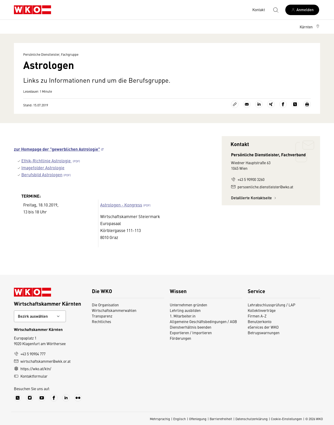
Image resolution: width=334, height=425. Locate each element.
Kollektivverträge (262, 310)
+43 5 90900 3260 (247, 179)
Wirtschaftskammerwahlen (114, 310)
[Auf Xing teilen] (271, 104)
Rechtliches (101, 321)
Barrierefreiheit (221, 419)
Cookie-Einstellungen (286, 419)
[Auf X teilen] (295, 104)
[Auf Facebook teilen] (283, 104)
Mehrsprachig (160, 419)
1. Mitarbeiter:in (183, 315)
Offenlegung (197, 419)
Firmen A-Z (257, 315)
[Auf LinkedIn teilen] (259, 104)
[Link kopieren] (234, 104)
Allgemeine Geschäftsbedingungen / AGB (203, 321)
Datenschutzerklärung (251, 419)
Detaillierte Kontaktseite (254, 197)
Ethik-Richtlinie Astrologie (46, 160)
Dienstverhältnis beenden (190, 327)
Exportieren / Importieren (191, 332)
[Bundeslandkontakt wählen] (40, 316)
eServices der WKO (263, 327)
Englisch (179, 419)
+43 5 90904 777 (29, 353)
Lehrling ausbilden (185, 310)
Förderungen (180, 338)
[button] (310, 26)
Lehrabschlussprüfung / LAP (271, 304)
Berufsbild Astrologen (41, 174)
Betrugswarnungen (263, 332)
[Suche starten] (276, 9)
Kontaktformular (31, 376)
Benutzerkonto (259, 321)
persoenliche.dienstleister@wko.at (262, 186)
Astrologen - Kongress (121, 205)
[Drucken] (307, 104)
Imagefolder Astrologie (42, 167)
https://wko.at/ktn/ (32, 368)
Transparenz (102, 315)
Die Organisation (105, 304)
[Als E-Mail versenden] (246, 104)
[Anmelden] (302, 10)
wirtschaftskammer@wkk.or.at (42, 361)
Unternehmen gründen (188, 304)
